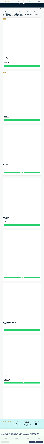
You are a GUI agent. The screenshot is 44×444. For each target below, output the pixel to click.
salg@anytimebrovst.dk (17, 427)
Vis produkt (22, 119)
